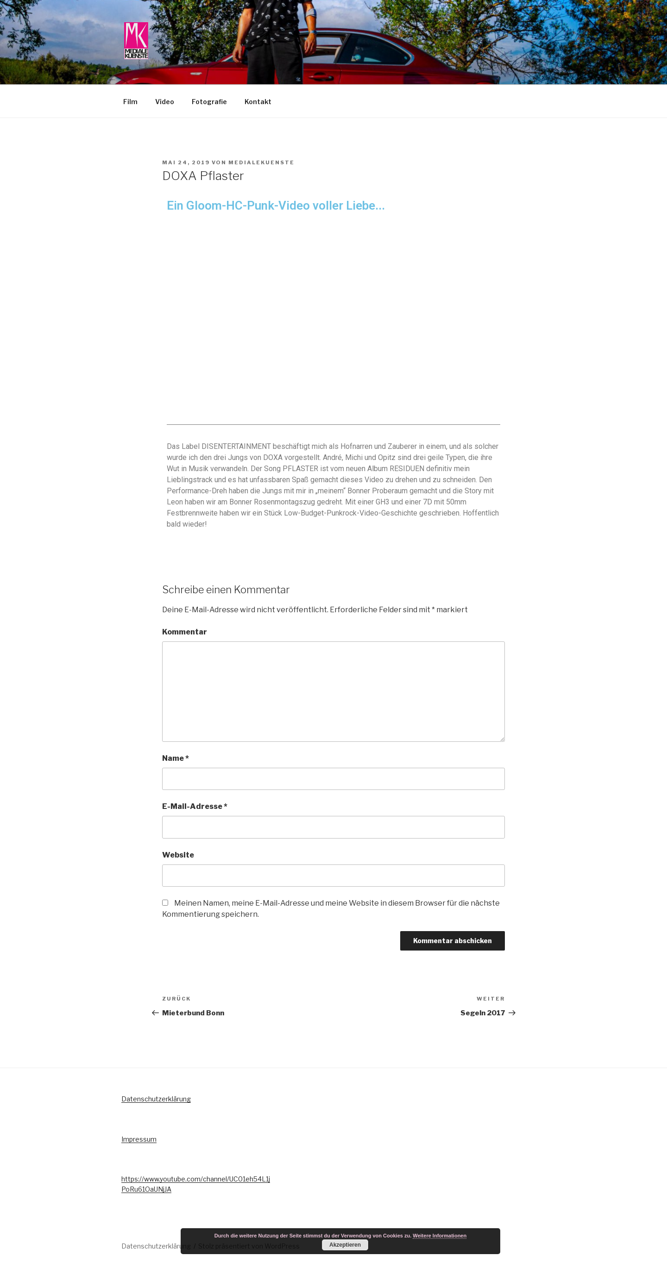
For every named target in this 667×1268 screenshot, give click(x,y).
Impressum (139, 1139)
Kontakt (258, 102)
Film (130, 102)
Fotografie (209, 102)
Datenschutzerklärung (156, 1099)
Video (164, 102)
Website (178, 855)
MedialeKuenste (261, 162)
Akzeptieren (345, 1245)
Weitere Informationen (439, 1235)
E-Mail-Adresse (194, 806)
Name (175, 758)
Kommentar (184, 632)
